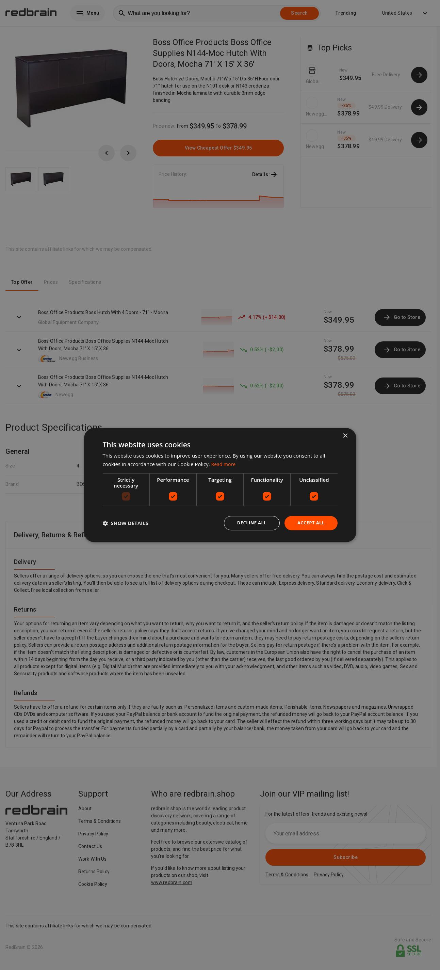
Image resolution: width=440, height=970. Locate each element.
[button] (125, 523)
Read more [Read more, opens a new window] (224, 463)
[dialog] (220, 485)
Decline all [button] (248, 523)
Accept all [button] (309, 523)
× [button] (345, 435)
